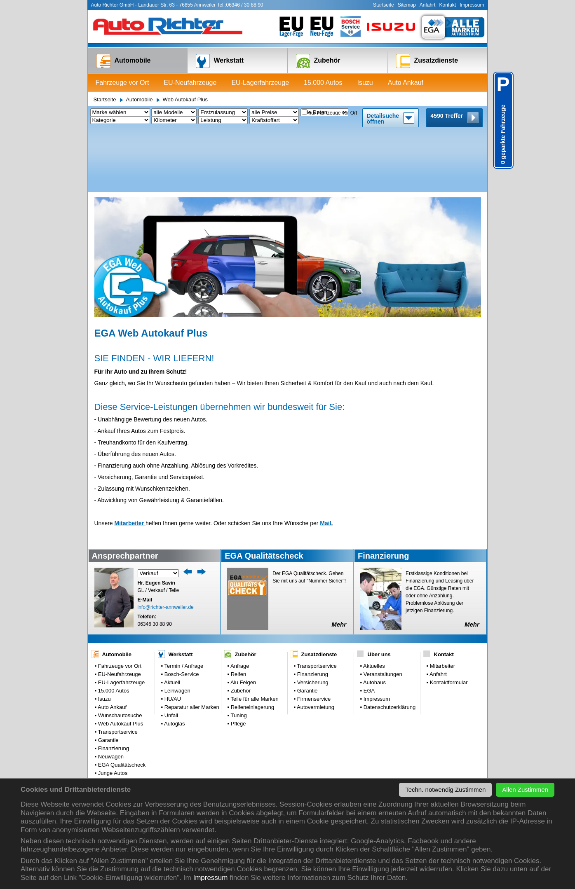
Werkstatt (220, 61)
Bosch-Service (181, 611)
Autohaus (374, 620)
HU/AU (172, 636)
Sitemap (407, 5)
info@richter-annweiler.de (166, 544)
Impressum (210, 878)
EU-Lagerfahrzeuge (260, 82)
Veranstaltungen (382, 611)
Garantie (107, 677)
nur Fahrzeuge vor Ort (332, 113)
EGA (368, 628)
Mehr (338, 561)
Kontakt (447, 5)
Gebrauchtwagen (117, 719)
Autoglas (174, 661)
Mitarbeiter (129, 460)
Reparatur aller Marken (191, 644)
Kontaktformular (447, 620)
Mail (325, 460)
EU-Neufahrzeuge (190, 82)
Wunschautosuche (119, 653)
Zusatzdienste (427, 61)
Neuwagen (110, 694)
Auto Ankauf (405, 82)
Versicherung (312, 620)
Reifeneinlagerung (251, 644)
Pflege (237, 661)
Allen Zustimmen (525, 789)
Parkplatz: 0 (111, 727)
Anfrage (239, 603)
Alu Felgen (242, 620)
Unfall (170, 653)
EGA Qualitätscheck (121, 702)
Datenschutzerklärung (388, 644)
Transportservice (117, 669)
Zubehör (318, 61)
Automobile (123, 61)
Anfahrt (428, 5)
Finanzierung (112, 686)
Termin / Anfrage (183, 603)
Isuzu (365, 82)
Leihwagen (176, 628)
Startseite (383, 5)
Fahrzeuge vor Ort (122, 82)
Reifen (237, 611)
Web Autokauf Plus (185, 99)
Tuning (238, 653)
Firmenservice (313, 636)
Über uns (379, 592)
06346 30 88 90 (155, 561)
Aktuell (171, 620)
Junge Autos (111, 710)
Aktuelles (373, 603)
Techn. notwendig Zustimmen (445, 789)
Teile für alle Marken (254, 636)
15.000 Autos (323, 82)
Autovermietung (315, 644)
